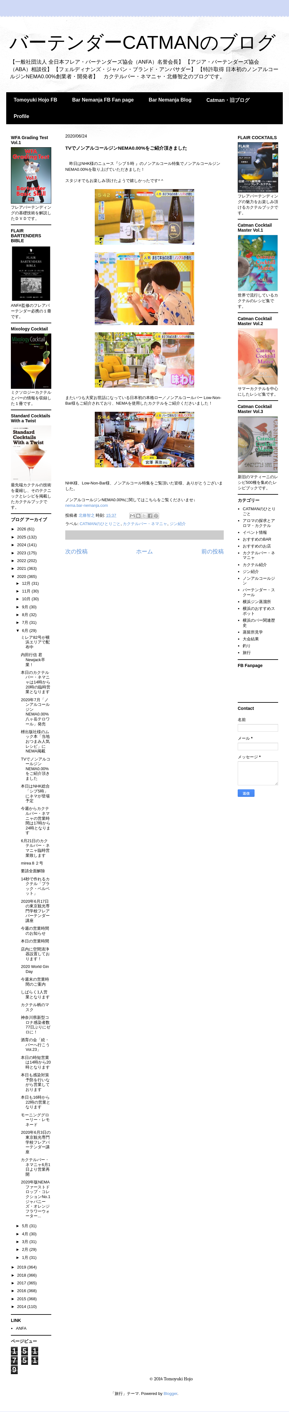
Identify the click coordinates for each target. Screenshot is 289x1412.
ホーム (144, 551)
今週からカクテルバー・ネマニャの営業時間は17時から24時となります (35, 820)
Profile (21, 116)
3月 (26, 1241)
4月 (26, 1234)
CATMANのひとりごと (100, 523)
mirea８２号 (32, 863)
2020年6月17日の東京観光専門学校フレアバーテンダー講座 (35, 911)
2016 (22, 1290)
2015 (22, 1298)
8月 (26, 614)
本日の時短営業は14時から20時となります (36, 1062)
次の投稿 (76, 551)
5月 (26, 1226)
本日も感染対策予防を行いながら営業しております (35, 1082)
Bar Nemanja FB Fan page (103, 99)
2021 (22, 568)
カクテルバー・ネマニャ (145, 523)
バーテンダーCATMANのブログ (142, 42)
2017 (22, 1283)
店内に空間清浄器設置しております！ (35, 954)
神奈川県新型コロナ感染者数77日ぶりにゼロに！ (35, 1024)
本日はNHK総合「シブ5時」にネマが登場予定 (35, 793)
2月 (26, 1249)
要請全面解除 (33, 871)
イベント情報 (255, 532)
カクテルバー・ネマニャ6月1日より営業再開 (35, 1167)
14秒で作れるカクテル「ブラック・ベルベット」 (35, 886)
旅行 (247, 652)
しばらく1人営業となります (35, 994)
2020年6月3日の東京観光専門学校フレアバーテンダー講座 (35, 1142)
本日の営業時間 (35, 941)
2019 (22, 1267)
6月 (26, 630)
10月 (27, 599)
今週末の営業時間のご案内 (35, 982)
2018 (22, 1275)
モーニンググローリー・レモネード (35, 1120)
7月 (26, 622)
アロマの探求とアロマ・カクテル (259, 523)
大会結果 (251, 639)
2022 (22, 560)
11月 (27, 591)
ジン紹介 (178, 523)
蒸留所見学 (253, 632)
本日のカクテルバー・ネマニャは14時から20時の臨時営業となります (35, 682)
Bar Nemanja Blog (170, 99)
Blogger (170, 1393)
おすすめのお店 (257, 546)
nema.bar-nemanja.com (86, 505)
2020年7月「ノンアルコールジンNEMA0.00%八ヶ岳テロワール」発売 (35, 711)
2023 (22, 553)
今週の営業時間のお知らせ (35, 931)
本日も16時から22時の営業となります (35, 1102)
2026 (22, 529)
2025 (22, 537)
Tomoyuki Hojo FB (35, 99)
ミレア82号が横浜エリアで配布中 (35, 642)
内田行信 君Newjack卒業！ (33, 659)
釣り (247, 645)
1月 (26, 1257)
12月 (27, 583)
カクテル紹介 (255, 564)
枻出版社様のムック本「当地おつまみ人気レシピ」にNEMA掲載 (35, 741)
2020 (22, 576)
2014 (22, 1306)
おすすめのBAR (257, 539)
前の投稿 (212, 551)
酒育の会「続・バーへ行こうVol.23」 (35, 1044)
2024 (22, 545)
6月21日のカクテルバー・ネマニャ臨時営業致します (35, 848)
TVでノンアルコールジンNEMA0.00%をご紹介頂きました (35, 769)
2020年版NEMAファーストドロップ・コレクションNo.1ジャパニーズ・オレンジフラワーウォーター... (35, 1199)
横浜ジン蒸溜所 (257, 601)
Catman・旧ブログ (228, 100)
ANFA (21, 1328)
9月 (26, 607)
